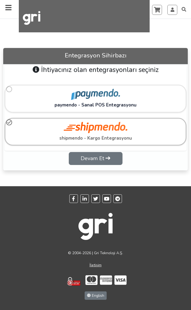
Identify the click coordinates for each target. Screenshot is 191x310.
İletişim (95, 265)
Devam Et (95, 158)
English (95, 295)
